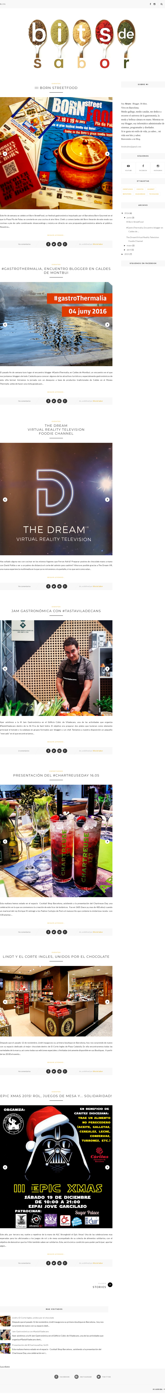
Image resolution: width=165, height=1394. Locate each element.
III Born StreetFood (56, 88)
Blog (3, 4)
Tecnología (154, 194)
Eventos (56, 83)
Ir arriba (159, 1389)
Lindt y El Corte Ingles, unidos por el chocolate (56, 957)
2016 (126, 213)
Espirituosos (56, 771)
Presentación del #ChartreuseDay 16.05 (56, 775)
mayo (129, 245)
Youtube (128, 167)
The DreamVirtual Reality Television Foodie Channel (56, 430)
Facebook (143, 167)
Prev (5, 154)
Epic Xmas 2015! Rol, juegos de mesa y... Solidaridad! (56, 1096)
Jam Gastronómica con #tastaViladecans (56, 611)
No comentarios (24, 244)
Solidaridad (140, 194)
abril (129, 249)
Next (107, 154)
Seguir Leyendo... (56, 235)
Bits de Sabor (98, 244)
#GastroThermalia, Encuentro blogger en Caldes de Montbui (56, 271)
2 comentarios (23, 751)
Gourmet (150, 189)
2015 (126, 254)
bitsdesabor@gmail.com (131, 147)
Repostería (127, 194)
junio (129, 217)
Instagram (158, 167)
